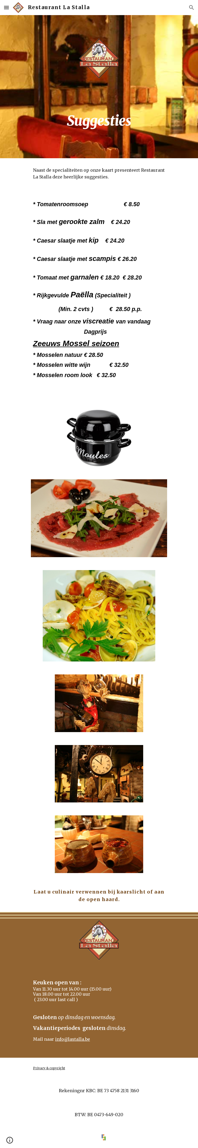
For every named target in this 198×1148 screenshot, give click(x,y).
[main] (99, 115)
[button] (6, 7)
